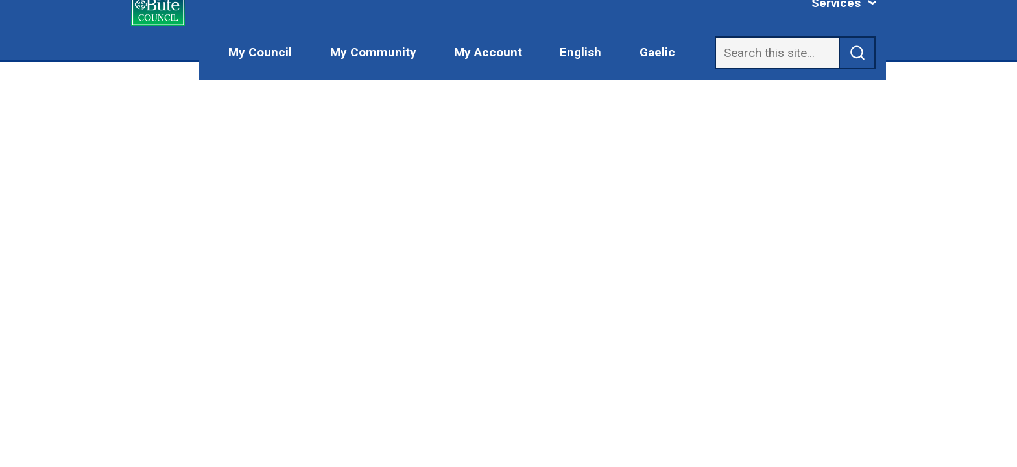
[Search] (777, 52)
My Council (260, 52)
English (580, 52)
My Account (488, 52)
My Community (373, 52)
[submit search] (857, 52)
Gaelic (657, 52)
